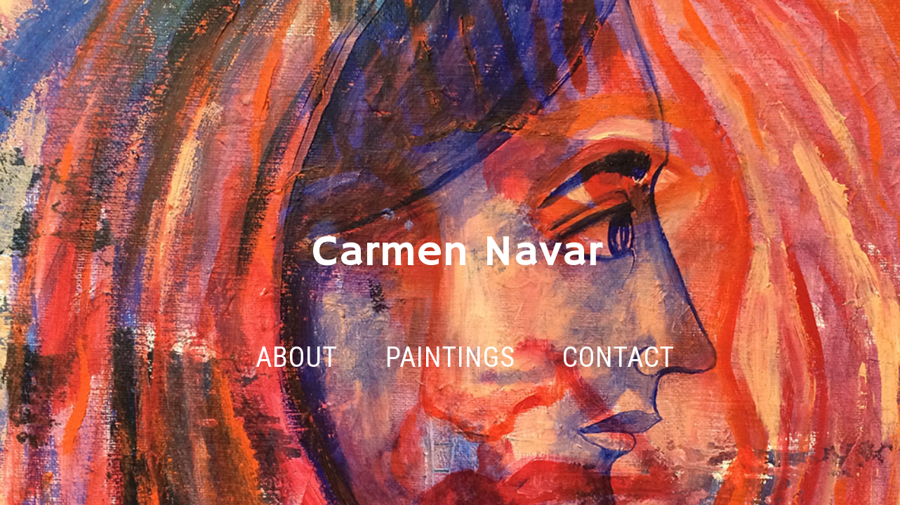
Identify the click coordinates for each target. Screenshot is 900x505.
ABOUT (297, 358)
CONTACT (618, 358)
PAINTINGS (450, 358)
